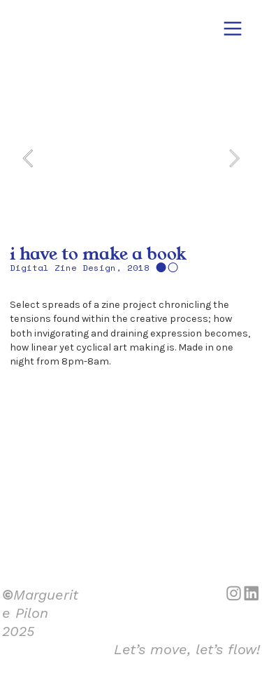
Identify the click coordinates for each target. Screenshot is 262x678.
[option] (131, 158)
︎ (233, 29)
